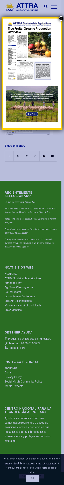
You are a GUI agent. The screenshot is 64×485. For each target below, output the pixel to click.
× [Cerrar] (61, 18)
